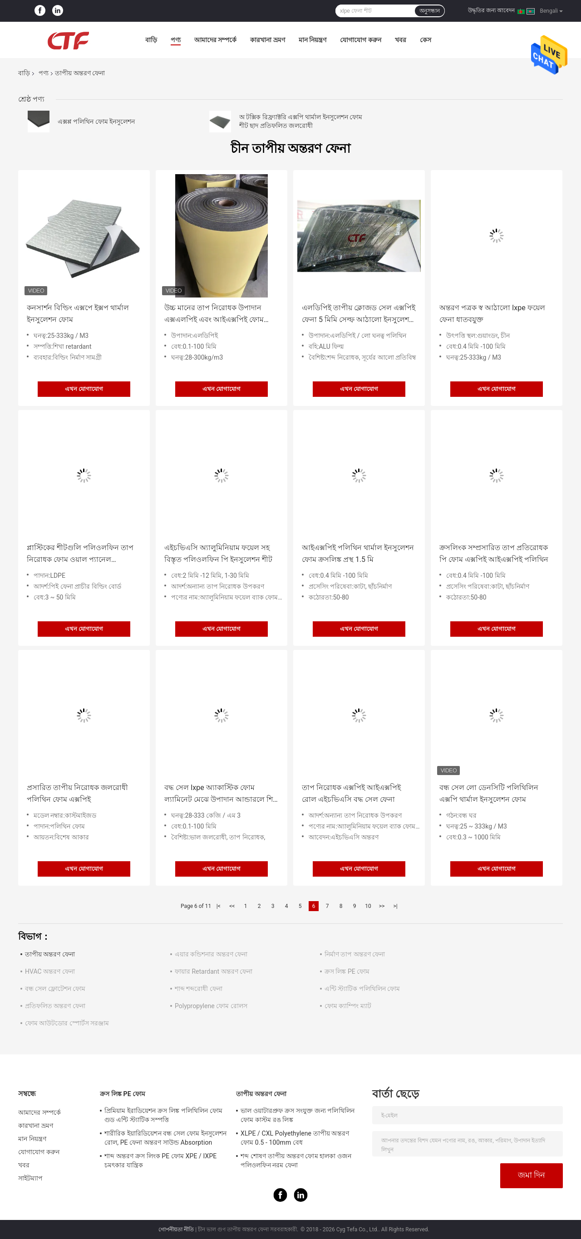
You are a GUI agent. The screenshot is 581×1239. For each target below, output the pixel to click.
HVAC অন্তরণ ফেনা (50, 971)
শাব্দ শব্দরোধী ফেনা (198, 988)
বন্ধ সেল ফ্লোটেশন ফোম (55, 988)
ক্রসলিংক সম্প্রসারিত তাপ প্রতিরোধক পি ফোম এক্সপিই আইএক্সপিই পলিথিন (493, 553)
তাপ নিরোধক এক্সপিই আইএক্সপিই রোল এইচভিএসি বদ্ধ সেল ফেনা (351, 793)
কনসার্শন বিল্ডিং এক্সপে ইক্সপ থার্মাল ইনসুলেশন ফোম (78, 313)
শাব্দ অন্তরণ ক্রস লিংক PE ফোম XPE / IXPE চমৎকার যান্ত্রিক (160, 1160)
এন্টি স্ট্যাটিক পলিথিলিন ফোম (362, 988)
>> (382, 906)
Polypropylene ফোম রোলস (211, 1006)
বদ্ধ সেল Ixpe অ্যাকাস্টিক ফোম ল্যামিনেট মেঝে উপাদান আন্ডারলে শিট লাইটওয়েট (220, 794)
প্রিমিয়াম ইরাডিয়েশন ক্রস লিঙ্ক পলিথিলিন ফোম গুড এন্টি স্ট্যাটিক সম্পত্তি (163, 1115)
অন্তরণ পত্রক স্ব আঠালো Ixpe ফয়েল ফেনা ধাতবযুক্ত (492, 313)
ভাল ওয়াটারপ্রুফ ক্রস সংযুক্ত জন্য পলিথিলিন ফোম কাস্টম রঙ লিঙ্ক (298, 1115)
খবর (400, 40)
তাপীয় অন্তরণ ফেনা (50, 954)
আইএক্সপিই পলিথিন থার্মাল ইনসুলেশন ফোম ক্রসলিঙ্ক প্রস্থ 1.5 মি (358, 553)
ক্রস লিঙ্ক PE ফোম (347, 971)
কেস (425, 40)
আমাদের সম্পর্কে (215, 40)
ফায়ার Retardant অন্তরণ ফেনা (213, 971)
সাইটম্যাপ (30, 1178)
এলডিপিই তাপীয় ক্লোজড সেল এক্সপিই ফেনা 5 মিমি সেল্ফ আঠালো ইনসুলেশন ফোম (358, 314)
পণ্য (176, 40)
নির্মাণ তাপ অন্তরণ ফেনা (355, 954)
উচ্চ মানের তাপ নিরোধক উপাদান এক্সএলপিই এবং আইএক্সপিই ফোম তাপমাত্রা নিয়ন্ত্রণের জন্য (214, 314)
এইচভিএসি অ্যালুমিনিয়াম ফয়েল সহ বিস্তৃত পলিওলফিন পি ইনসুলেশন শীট (218, 553)
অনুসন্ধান (429, 11)
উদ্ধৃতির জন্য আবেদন (491, 10)
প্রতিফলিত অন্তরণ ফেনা (55, 1006)
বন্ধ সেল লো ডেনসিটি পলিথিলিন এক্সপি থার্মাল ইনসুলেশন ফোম (488, 793)
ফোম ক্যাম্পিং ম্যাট (348, 1006)
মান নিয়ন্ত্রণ (312, 40)
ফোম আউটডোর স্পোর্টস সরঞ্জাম (67, 1023)
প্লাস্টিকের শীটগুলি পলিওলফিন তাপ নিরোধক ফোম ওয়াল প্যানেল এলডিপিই (80, 554)
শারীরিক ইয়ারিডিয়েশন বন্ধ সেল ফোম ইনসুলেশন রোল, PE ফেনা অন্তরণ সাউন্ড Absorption (165, 1138)
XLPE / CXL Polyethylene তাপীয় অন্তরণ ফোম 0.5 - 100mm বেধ (295, 1138)
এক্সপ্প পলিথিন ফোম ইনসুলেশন (96, 121)
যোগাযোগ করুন (360, 40)
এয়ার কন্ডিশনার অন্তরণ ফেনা (211, 954)
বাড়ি (151, 40)
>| (395, 906)
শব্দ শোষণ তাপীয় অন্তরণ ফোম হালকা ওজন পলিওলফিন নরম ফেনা (296, 1160)
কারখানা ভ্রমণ (267, 40)
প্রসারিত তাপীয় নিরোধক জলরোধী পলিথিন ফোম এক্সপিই (77, 793)
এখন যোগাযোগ (84, 388)
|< (219, 906)
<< (232, 906)
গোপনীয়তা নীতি (176, 1229)
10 (368, 906)
